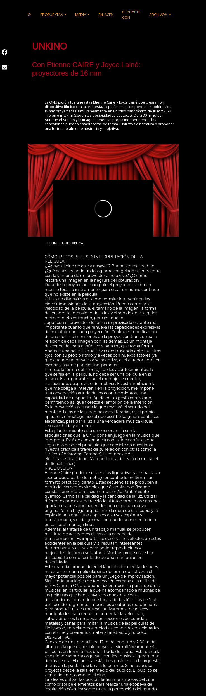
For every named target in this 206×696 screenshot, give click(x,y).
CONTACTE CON (131, 15)
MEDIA (81, 14)
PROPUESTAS (52, 14)
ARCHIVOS (158, 14)
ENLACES (105, 14)
